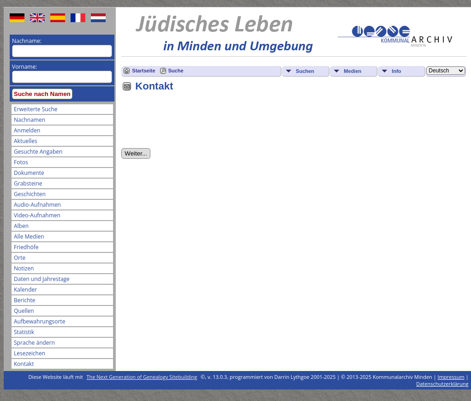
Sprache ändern (34, 343)
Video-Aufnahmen (37, 215)
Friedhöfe (26, 247)
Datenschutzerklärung (442, 383)
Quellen (24, 311)
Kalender (25, 289)
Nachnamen (29, 120)
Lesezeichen (29, 353)
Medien (352, 71)
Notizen (24, 268)
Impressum (451, 376)
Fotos (21, 162)
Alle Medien (29, 236)
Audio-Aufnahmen (37, 205)
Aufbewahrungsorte (39, 321)
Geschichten (30, 194)
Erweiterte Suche (35, 109)
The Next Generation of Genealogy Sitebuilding (142, 376)
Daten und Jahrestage (42, 279)
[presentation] (191, 123)
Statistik (24, 332)
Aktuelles (25, 141)
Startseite (143, 70)
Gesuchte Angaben (38, 152)
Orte (19, 258)
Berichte (25, 300)
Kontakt (24, 364)
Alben (21, 226)
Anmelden (27, 130)
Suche (176, 70)
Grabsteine (28, 183)
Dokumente (29, 173)
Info (396, 71)
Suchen (305, 71)
